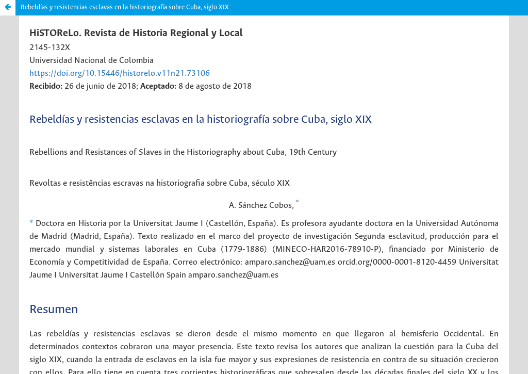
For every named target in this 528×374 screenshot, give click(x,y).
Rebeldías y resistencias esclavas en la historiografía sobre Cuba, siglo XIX (125, 7)
